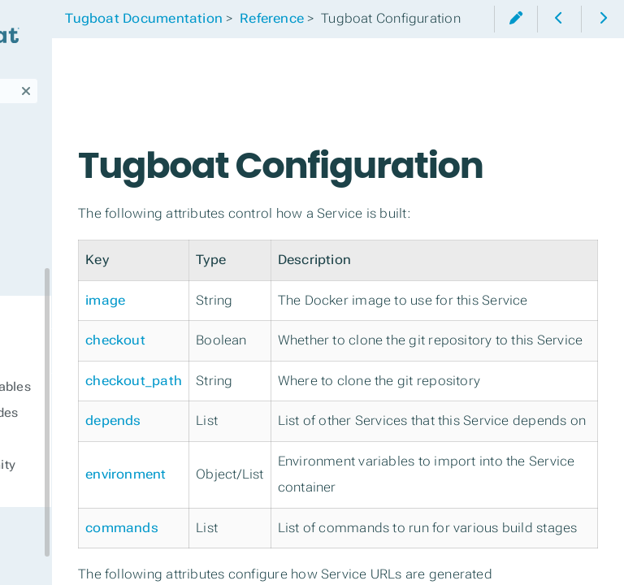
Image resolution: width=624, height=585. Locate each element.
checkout (250, 423)
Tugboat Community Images (89, 474)
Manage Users (65, 247)
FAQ (27, 523)
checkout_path (268, 490)
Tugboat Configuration (73, 351)
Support (42, 556)
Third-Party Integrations (56, 136)
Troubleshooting (71, 214)
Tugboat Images (77, 438)
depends (248, 557)
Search (14, 78)
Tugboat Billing (66, 279)
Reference (48, 312)
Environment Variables (97, 386)
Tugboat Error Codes (91, 412)
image (240, 357)
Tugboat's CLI (61, 182)
